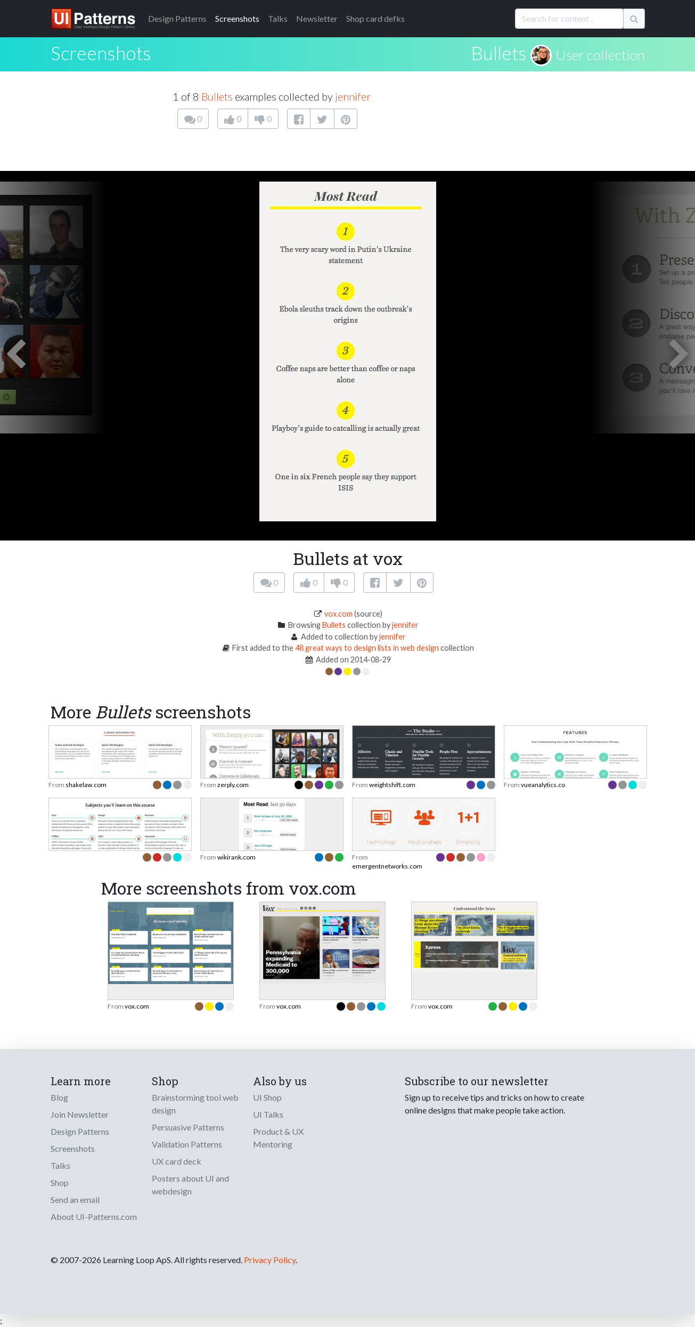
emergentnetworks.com (387, 866)
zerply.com (233, 785)
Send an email (75, 1199)
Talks (278, 18)
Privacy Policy (270, 1260)
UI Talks (268, 1114)
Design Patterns (80, 1131)
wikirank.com (236, 857)
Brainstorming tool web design (195, 1103)
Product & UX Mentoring (278, 1137)
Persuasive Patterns (188, 1127)
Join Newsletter (80, 1114)
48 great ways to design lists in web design (367, 647)
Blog (59, 1097)
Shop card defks (375, 18)
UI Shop (267, 1097)
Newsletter (317, 18)
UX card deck (176, 1161)
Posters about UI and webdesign (190, 1184)
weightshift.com (392, 785)
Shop (60, 1182)
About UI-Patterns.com (94, 1216)
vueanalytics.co (543, 785)
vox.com (338, 613)
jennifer (353, 96)
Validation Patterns (187, 1144)
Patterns (177, 18)
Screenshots (237, 18)
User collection (600, 54)
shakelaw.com (86, 785)
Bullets (499, 53)
